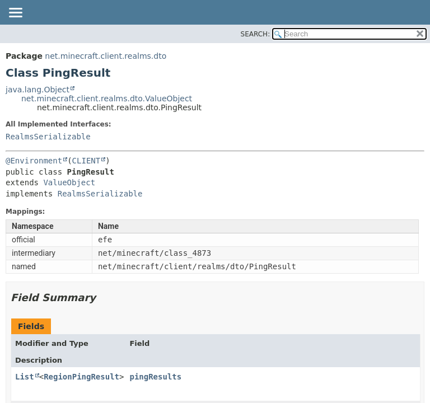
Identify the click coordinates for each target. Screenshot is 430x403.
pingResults (155, 376)
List (24, 376)
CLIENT (86, 160)
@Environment (34, 160)
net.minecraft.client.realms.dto (105, 55)
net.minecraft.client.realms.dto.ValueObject (106, 98)
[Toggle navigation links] (15, 13)
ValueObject (69, 182)
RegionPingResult (81, 376)
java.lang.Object (37, 89)
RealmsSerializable (48, 136)
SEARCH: (255, 34)
